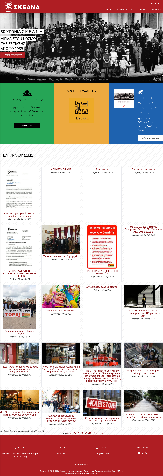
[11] (95, 433)
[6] (80, 433)
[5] (78, 433)
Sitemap (84, 465)
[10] (91, 433)
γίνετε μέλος (27, 125)
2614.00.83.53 (61, 453)
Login (77, 465)
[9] (88, 433)
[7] (83, 433)
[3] (72, 433)
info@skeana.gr (102, 453)
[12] (99, 433)
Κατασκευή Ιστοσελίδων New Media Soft (81, 474)
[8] (86, 433)
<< (68, 433)
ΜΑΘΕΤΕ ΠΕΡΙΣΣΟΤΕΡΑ (12, 55)
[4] (75, 433)
